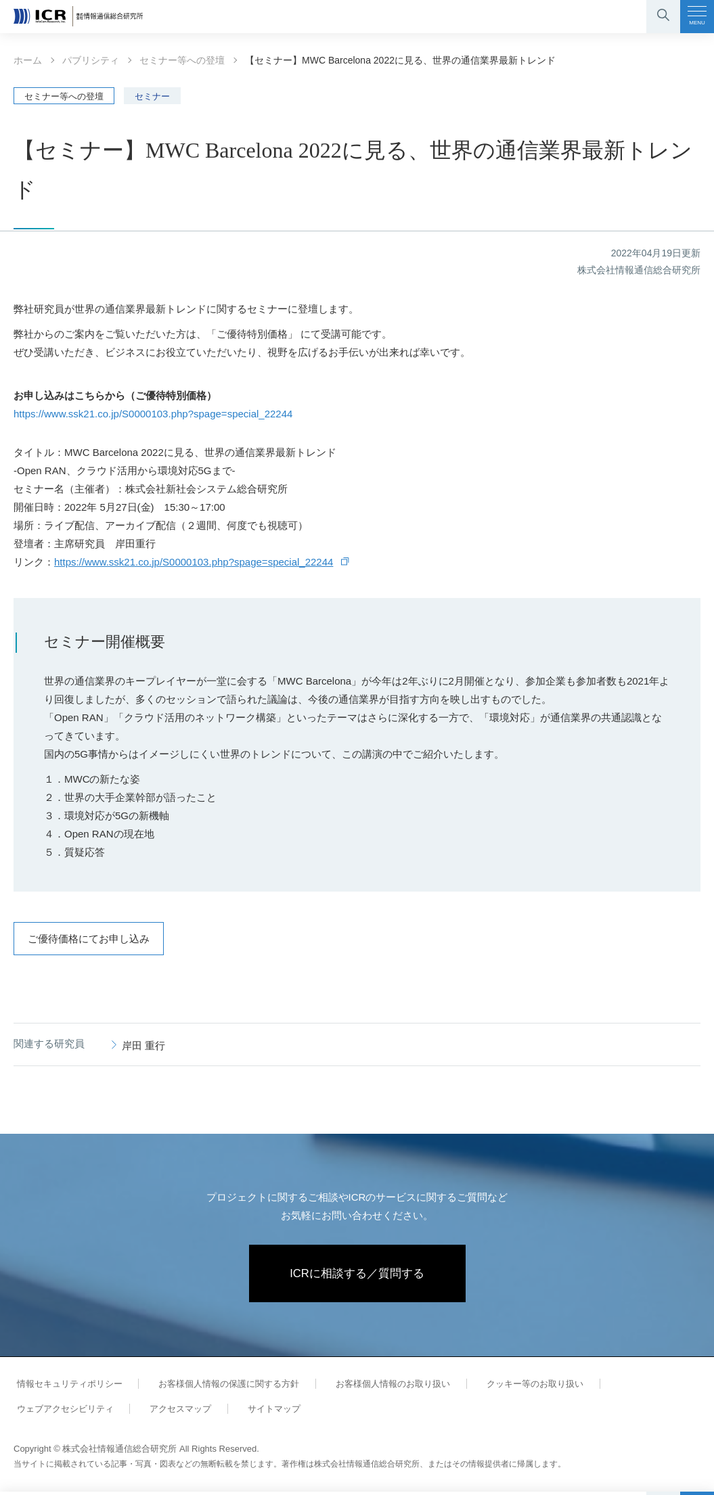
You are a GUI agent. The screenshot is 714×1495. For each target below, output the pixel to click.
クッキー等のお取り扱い (512, 1387)
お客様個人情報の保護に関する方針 (219, 1387)
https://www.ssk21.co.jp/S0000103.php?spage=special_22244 (153, 413)
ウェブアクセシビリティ (62, 1412)
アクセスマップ (171, 1412)
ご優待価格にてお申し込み (89, 938)
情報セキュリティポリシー (66, 1387)
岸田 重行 (143, 1045)
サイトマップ (258, 1412)
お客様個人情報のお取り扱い (377, 1387)
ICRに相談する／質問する (357, 1275)
